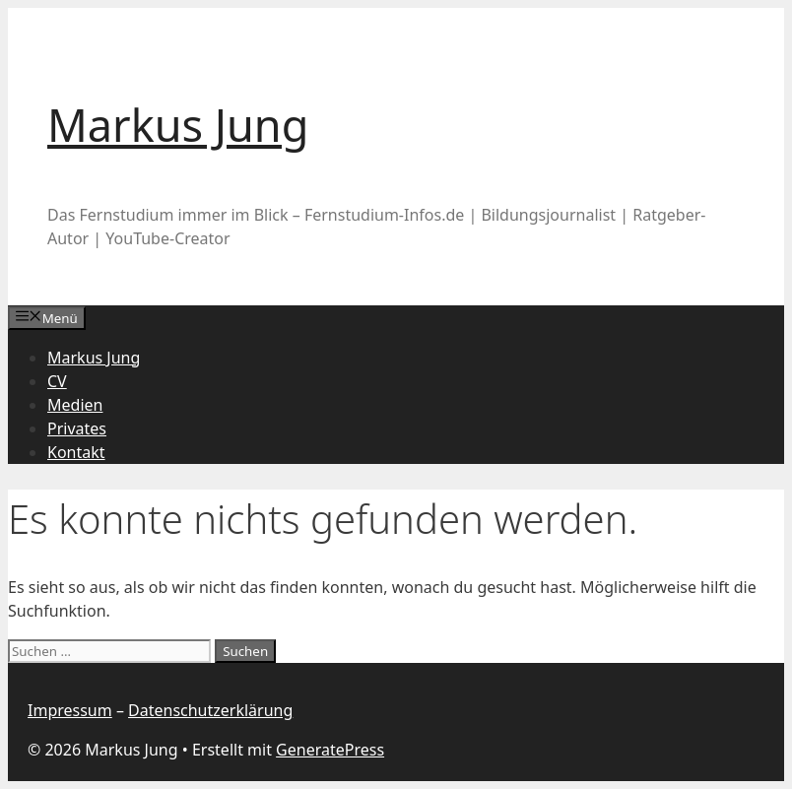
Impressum (70, 710)
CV (57, 381)
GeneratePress (330, 749)
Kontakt (76, 452)
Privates (76, 428)
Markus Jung (177, 125)
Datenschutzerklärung (210, 710)
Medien (74, 405)
